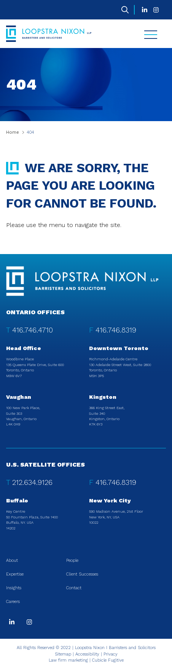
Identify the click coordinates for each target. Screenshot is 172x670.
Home (12, 132)
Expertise (15, 574)
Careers (13, 601)
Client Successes (82, 574)
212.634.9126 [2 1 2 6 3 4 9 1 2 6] (32, 482)
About (12, 560)
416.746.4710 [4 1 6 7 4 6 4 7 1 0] (32, 330)
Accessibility (87, 654)
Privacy (111, 654)
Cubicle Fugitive (108, 660)
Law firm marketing (68, 660)
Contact (73, 587)
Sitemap (63, 654)
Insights (13, 587)
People (72, 560)
